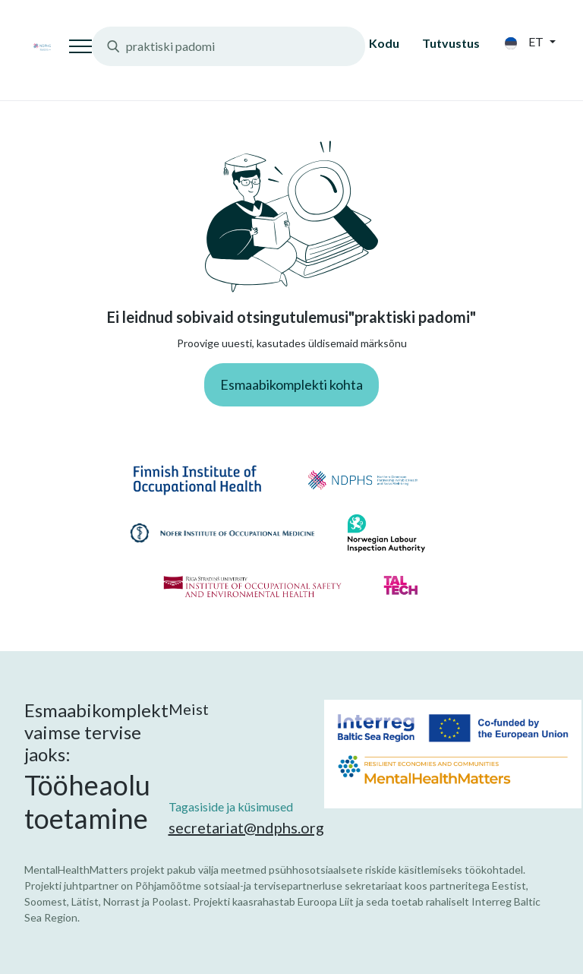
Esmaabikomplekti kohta (291, 384)
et (525, 41)
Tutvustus (451, 43)
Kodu (384, 43)
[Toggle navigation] (80, 46)
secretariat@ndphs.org (246, 827)
